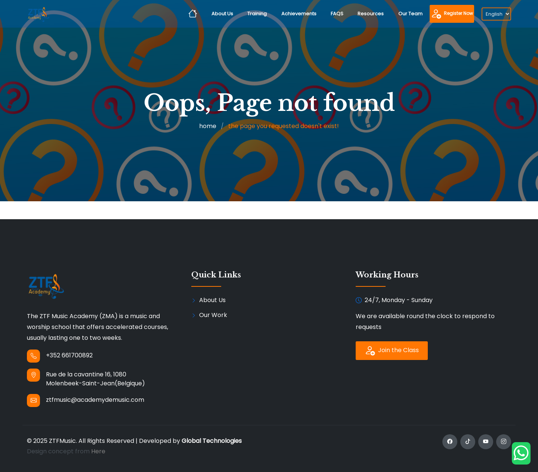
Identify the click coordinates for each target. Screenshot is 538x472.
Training (257, 13)
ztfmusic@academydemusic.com (95, 399)
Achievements (298, 13)
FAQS (337, 13)
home (207, 126)
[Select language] (496, 14)
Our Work (213, 315)
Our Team (410, 13)
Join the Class (392, 350)
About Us (222, 13)
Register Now (452, 13)
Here (98, 451)
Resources (371, 13)
